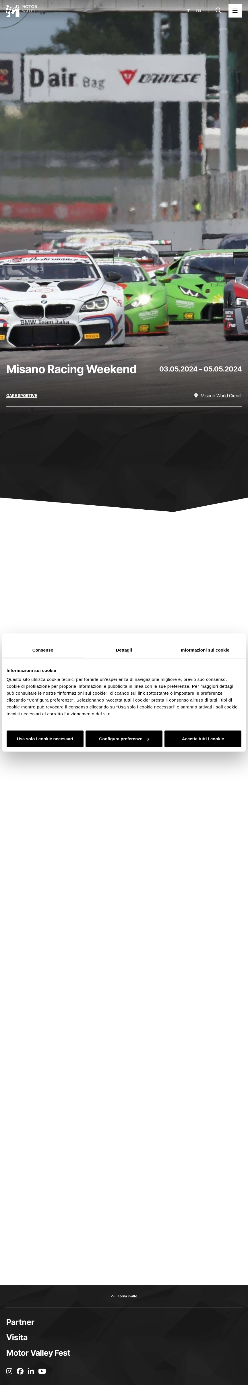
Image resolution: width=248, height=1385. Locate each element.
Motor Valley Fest (38, 1353)
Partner (20, 1322)
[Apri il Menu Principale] (235, 11)
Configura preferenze (124, 738)
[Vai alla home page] (21, 11)
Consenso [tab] (42, 649)
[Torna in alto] (124, 1296)
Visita (17, 1337)
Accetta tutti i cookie (203, 738)
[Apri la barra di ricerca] (218, 10)
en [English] (198, 11)
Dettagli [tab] (124, 649)
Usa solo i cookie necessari (45, 738)
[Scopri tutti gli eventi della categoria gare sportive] (21, 395)
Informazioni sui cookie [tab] (205, 649)
